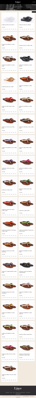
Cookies (3, 396)
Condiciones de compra (8, 396)
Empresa (7, 392)
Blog (11, 392)
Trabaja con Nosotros (20, 392)
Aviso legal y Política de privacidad (17, 396)
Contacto (28, 392)
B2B (14, 392)
